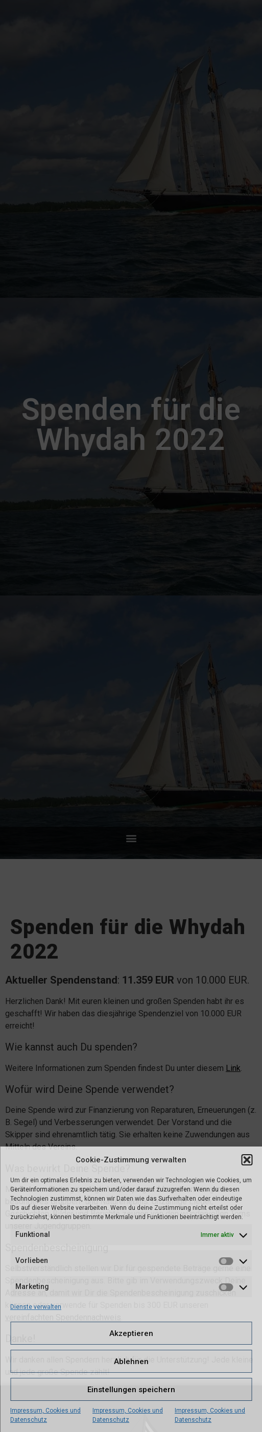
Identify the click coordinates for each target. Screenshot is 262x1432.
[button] (247, 1160)
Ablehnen (131, 1361)
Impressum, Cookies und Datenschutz (45, 1415)
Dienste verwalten (35, 1306)
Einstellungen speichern (131, 1389)
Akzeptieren (131, 1333)
